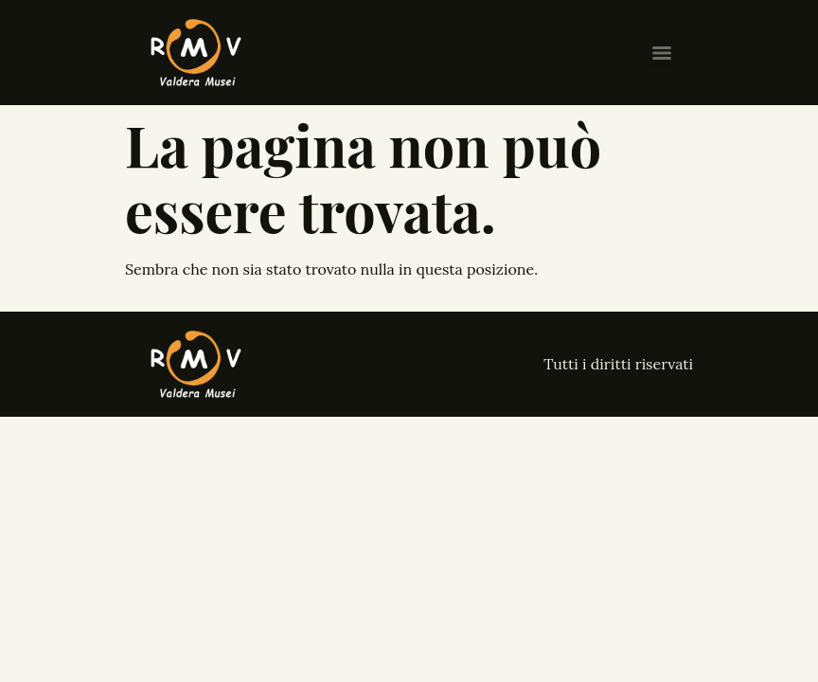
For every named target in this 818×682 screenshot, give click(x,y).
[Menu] (662, 53)
